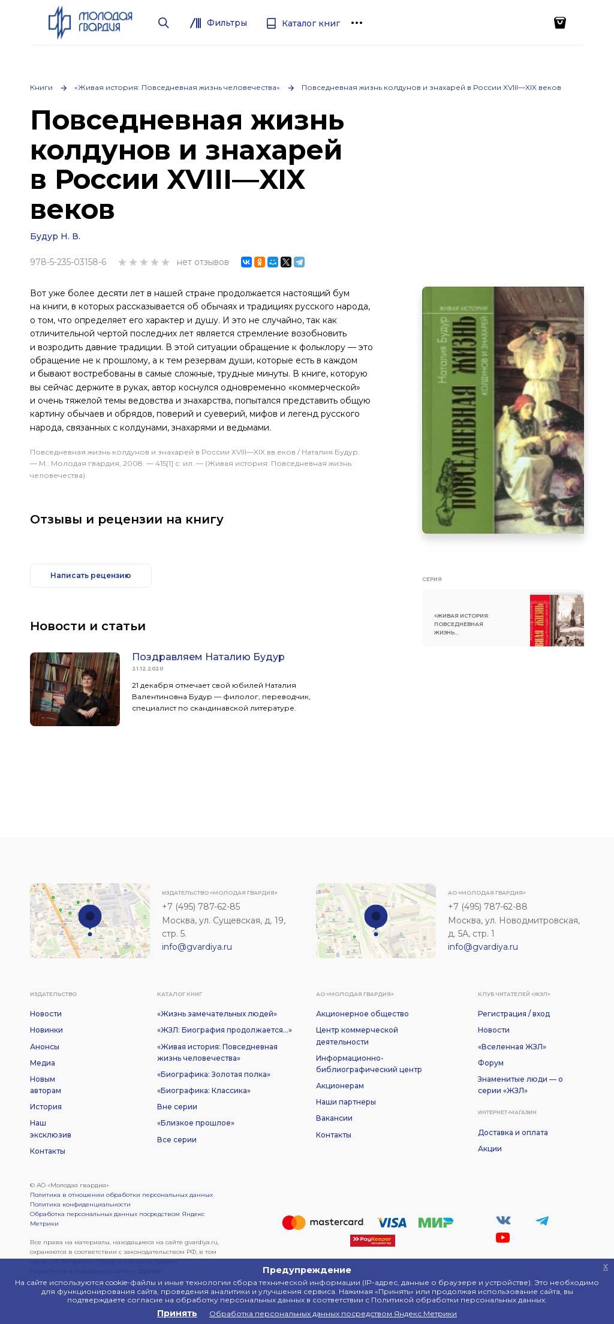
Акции (490, 1148)
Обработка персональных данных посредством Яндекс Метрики (117, 1218)
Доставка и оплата (513, 1132)
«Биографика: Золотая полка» (213, 1074)
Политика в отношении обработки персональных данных (121, 1195)
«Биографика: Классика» (204, 1090)
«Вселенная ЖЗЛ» (512, 1046)
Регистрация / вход (514, 1013)
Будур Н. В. (55, 236)
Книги (41, 87)
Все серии (177, 1139)
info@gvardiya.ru (197, 946)
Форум (491, 1062)
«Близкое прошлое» (195, 1122)
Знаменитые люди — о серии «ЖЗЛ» (520, 1085)
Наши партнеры (346, 1101)
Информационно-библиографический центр (369, 1064)
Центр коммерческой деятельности (357, 1035)
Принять (177, 1313)
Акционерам (340, 1085)
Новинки (46, 1029)
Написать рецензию (90, 575)
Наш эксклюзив (50, 1128)
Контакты (47, 1151)
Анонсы (44, 1046)
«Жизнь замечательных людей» (217, 1013)
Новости (46, 1013)
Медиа (42, 1062)
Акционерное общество (362, 1013)
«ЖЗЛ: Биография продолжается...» (224, 1029)
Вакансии (334, 1118)
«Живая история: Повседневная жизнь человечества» (177, 87)
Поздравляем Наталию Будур (208, 657)
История (46, 1106)
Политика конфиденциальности (80, 1204)
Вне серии (177, 1106)
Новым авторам (45, 1085)
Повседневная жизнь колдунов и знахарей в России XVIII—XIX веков (431, 87)
